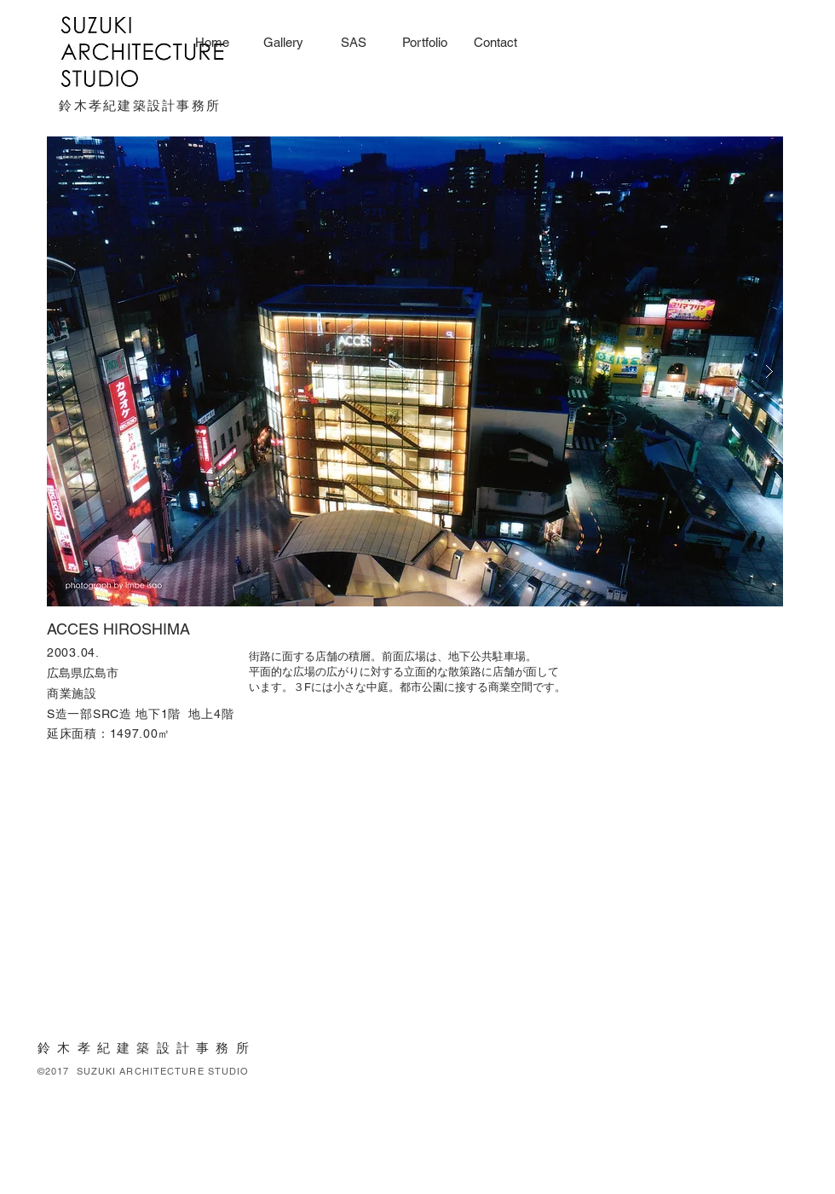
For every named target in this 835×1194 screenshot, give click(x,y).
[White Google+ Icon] (727, 1134)
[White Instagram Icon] (750, 1134)
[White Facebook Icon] (681, 1134)
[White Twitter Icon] (704, 1134)
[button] (415, 371)
